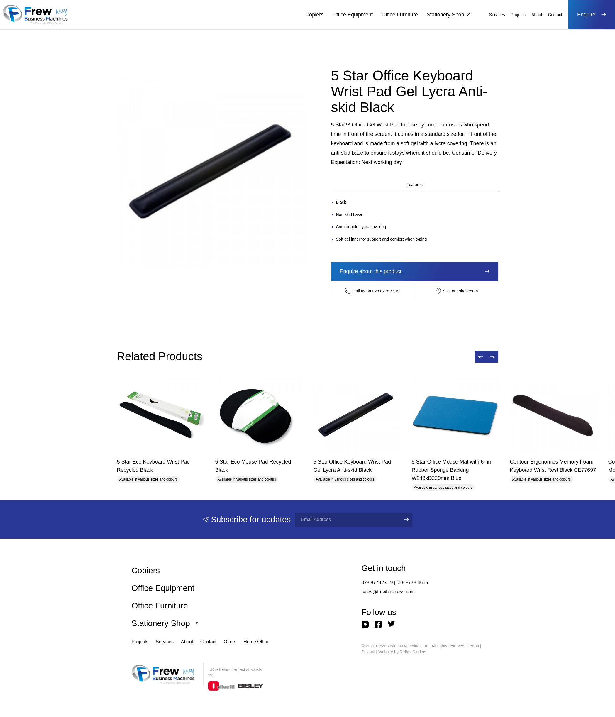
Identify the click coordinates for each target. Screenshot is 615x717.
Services (497, 14)
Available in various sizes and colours (148, 479)
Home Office (256, 641)
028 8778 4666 (412, 582)
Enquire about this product (414, 271)
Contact (555, 14)
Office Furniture (400, 15)
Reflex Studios (413, 652)
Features (414, 184)
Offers (229, 641)
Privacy (368, 652)
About (536, 14)
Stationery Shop (448, 15)
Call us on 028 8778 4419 (372, 291)
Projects (518, 14)
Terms (473, 646)
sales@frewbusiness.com (388, 591)
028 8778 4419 (377, 582)
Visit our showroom (457, 291)
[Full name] (346, 520)
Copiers (314, 15)
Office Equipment (352, 15)
